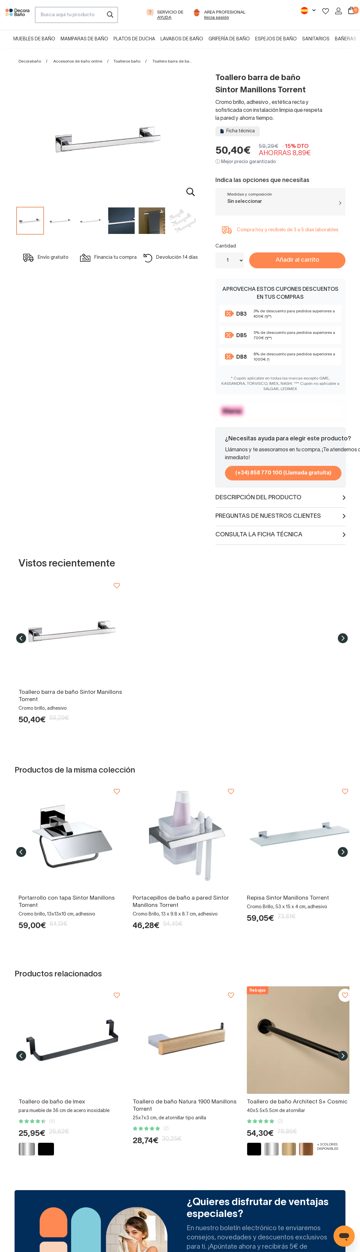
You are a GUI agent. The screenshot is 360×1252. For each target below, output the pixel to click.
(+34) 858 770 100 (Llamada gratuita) (283, 473)
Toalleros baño (126, 61)
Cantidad (225, 246)
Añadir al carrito (297, 260)
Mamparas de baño (84, 39)
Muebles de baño (34, 39)
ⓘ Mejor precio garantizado (245, 162)
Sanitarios (316, 39)
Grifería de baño (229, 39)
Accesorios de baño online (77, 61)
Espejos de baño (276, 39)
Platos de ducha (134, 39)
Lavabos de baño (181, 39)
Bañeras (345, 39)
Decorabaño (30, 61)
